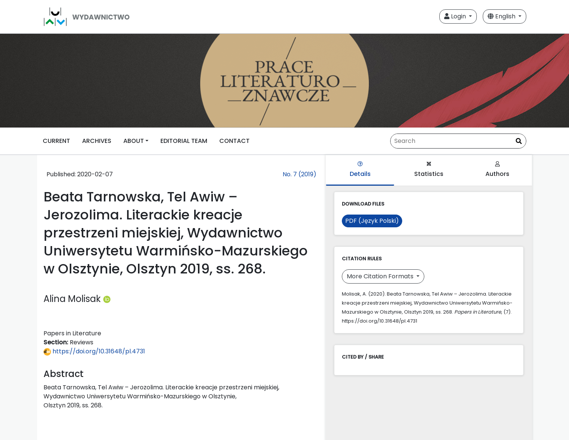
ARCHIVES (96, 141)
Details (360, 169)
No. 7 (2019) (299, 174)
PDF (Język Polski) (372, 220)
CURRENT (56, 141)
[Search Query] (458, 141)
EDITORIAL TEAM (183, 141)
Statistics (428, 169)
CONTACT (234, 141)
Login (455, 16)
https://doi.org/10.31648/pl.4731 (94, 351)
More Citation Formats (381, 276)
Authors (497, 169)
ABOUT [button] (133, 141)
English (502, 16)
